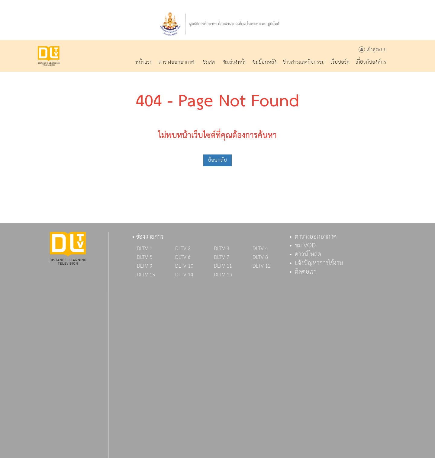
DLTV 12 (262, 266)
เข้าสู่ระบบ (373, 50)
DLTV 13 (146, 275)
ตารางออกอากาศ (316, 237)
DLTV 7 (221, 257)
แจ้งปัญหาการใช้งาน (319, 263)
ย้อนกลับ (217, 160)
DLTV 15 (223, 275)
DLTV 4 (260, 248)
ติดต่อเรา (306, 272)
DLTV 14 (184, 275)
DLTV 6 (183, 257)
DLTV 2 (183, 248)
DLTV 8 (260, 257)
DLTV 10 (184, 266)
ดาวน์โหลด (308, 254)
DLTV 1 (144, 248)
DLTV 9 (144, 266)
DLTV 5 (144, 257)
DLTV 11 (223, 266)
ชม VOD (305, 246)
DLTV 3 (221, 248)
